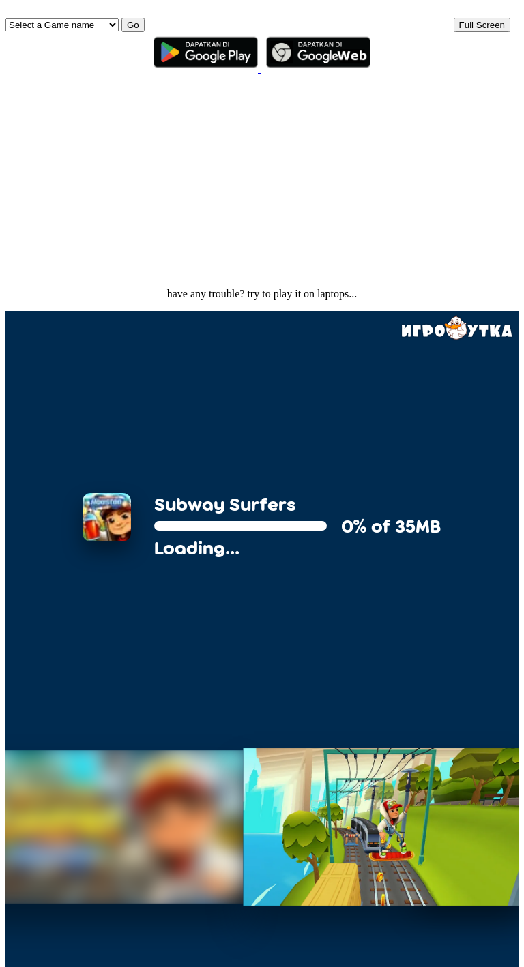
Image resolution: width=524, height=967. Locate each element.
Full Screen (482, 25)
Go (133, 25)
